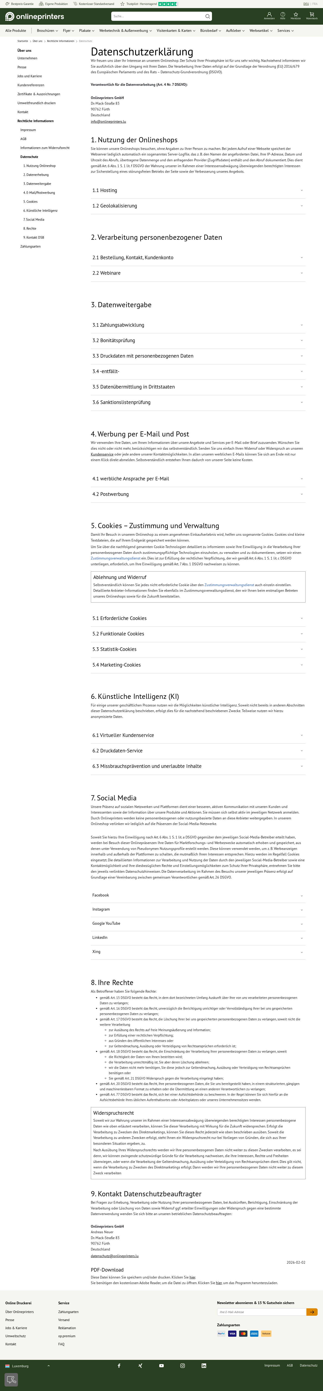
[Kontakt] (11, 1380)
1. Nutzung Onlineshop (39, 166)
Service (63, 1303)
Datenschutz (29, 157)
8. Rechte (29, 228)
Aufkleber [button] (233, 30)
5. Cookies (30, 201)
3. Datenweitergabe (37, 183)
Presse (21, 67)
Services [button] (283, 30)
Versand (64, 1320)
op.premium (66, 1336)
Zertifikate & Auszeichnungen (38, 94)
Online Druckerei (18, 1303)
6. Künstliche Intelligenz (40, 210)
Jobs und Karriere (29, 76)
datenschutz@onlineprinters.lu (115, 1256)
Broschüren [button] (45, 30)
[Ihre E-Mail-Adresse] (262, 1312)
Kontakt (22, 112)
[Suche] (157, 16)
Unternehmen (27, 58)
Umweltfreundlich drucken (36, 103)
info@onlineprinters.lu (108, 121)
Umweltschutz (15, 1336)
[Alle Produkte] (19, 31)
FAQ (61, 1344)
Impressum (28, 130)
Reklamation (67, 1328)
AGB (23, 139)
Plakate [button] (85, 30)
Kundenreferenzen (30, 85)
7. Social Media (33, 219)
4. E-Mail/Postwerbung (39, 192)
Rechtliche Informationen (35, 121)
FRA (315, 4)
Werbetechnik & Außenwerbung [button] (123, 30)
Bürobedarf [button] (208, 30)
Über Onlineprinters (19, 1312)
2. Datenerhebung (36, 175)
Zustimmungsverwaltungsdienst (115, 558)
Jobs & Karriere (16, 1328)
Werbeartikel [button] (259, 30)
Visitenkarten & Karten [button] (174, 30)
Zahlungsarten (30, 246)
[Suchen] (208, 16)
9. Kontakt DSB (33, 237)
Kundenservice (102, 454)
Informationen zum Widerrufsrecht (45, 148)
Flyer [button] (66, 30)
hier (192, 1277)
